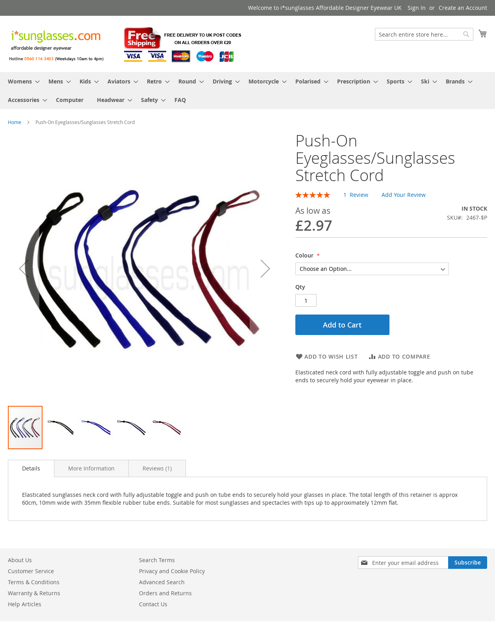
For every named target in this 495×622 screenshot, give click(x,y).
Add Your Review (404, 194)
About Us (20, 560)
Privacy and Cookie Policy (172, 571)
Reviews (157, 468)
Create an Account (463, 7)
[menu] (247, 90)
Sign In (417, 7)
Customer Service (31, 571)
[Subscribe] (467, 562)
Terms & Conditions (33, 582)
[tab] (31, 468)
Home (14, 122)
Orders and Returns (165, 593)
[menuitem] (21, 81)
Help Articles (24, 604)
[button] (23, 268)
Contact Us (153, 604)
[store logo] (126, 43)
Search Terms (157, 560)
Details (31, 468)
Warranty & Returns (34, 593)
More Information (91, 468)
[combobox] (424, 34)
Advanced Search (162, 582)
